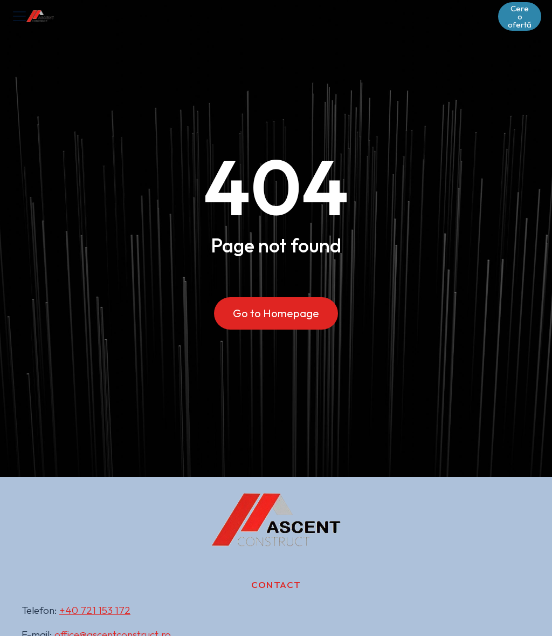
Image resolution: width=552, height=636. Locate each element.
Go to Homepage (276, 313)
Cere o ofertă (520, 16)
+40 (94, 610)
